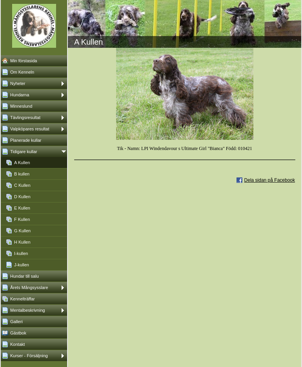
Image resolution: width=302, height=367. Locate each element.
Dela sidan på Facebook (269, 180)
